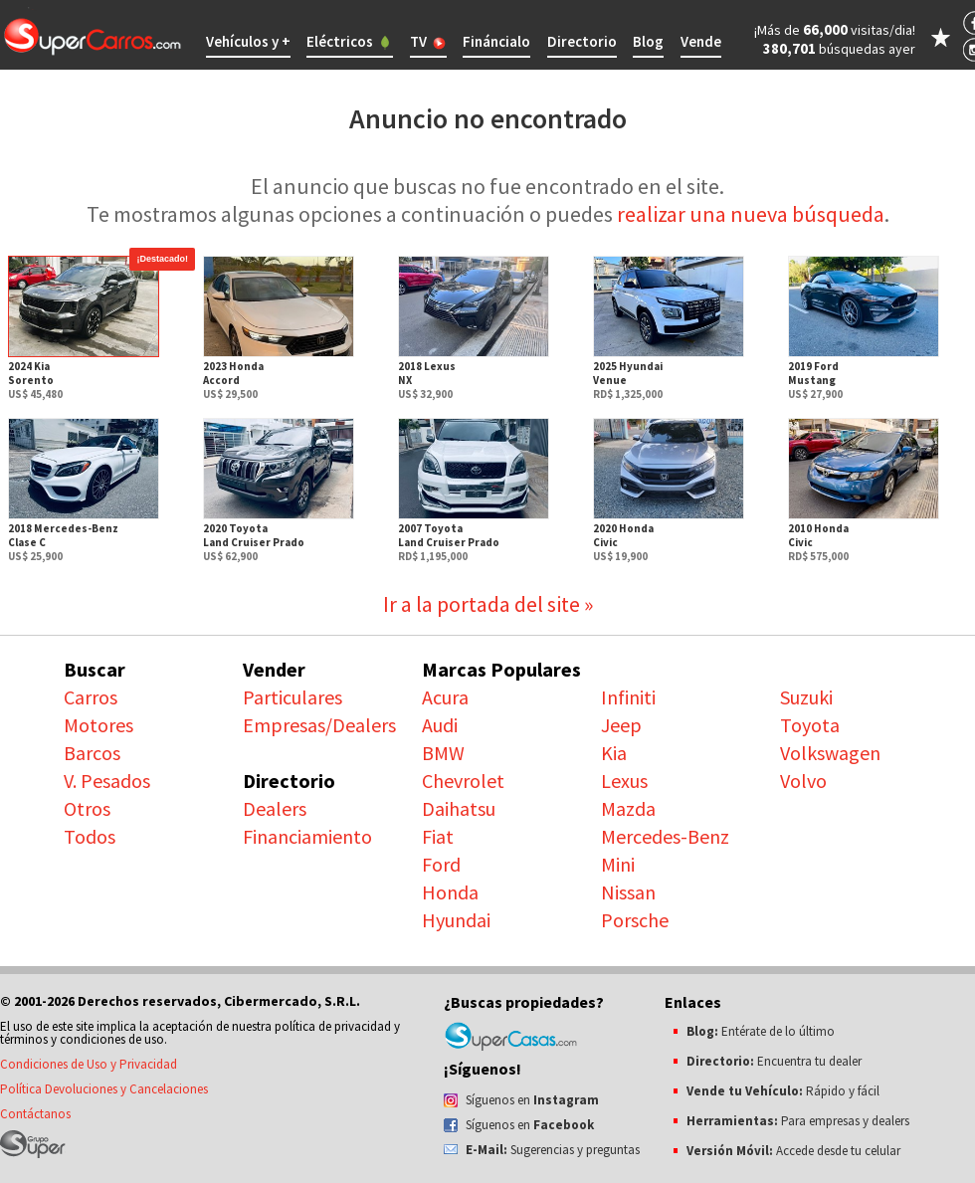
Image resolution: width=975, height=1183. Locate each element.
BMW (443, 752)
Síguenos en (532, 1099)
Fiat (438, 836)
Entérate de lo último (760, 1031)
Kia (614, 752)
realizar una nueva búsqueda (750, 214)
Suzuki (806, 697)
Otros (87, 808)
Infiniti (628, 697)
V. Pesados (107, 780)
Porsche (635, 919)
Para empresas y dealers (797, 1120)
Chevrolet (463, 780)
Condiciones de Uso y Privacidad (88, 1064)
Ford (441, 864)
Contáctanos (35, 1113)
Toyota (810, 724)
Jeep (621, 724)
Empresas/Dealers (319, 724)
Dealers (274, 808)
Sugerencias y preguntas (553, 1149)
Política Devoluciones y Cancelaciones (104, 1089)
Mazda (628, 808)
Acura (445, 697)
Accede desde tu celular (793, 1150)
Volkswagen (830, 752)
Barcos (92, 752)
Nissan (628, 892)
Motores (98, 724)
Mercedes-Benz (665, 836)
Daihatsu (458, 808)
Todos (89, 836)
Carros (90, 697)
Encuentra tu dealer (774, 1061)
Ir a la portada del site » (488, 604)
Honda (450, 892)
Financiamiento (307, 836)
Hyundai (456, 919)
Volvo (803, 780)
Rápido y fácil (782, 1091)
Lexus (624, 780)
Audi (440, 724)
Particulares (292, 697)
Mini (618, 864)
